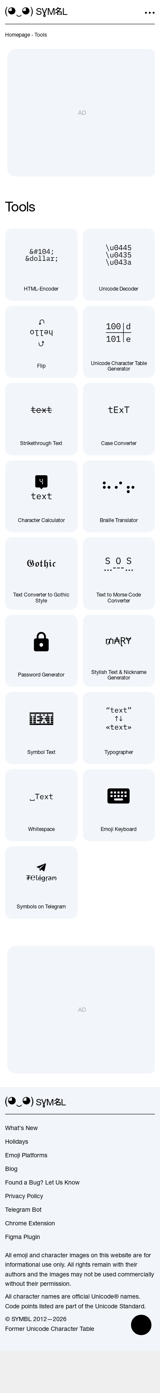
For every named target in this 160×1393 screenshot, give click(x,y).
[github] (134, 1102)
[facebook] (150, 1102)
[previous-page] (17, 35)
